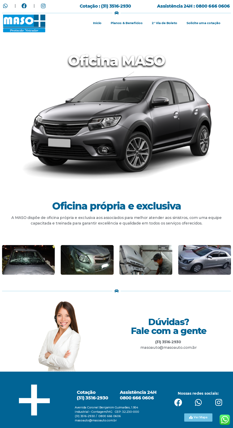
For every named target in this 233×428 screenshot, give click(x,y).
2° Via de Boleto (164, 23)
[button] (198, 417)
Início (97, 23)
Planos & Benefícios (127, 23)
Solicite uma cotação (203, 23)
